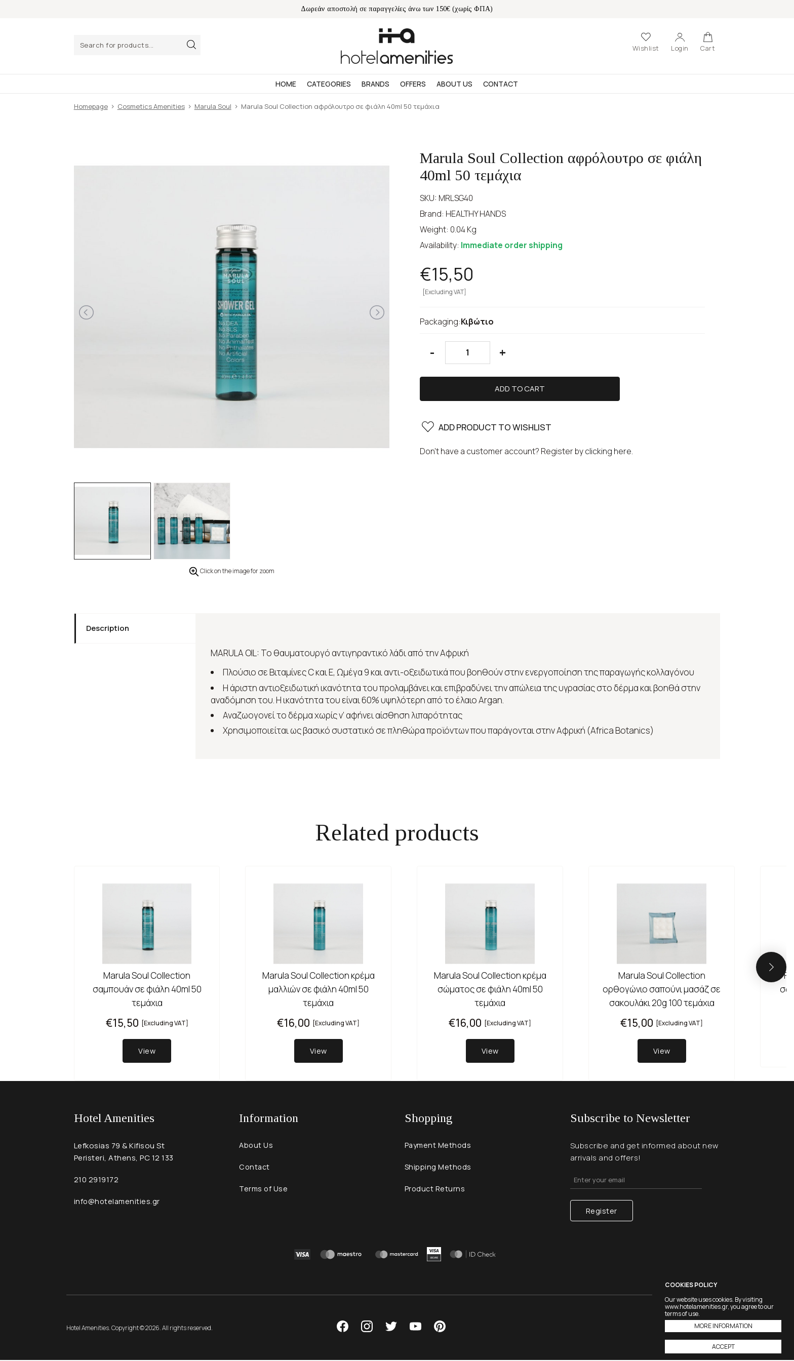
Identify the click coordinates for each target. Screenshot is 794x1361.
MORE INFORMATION (723, 1326)
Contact (500, 84)
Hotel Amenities (397, 46)
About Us (454, 84)
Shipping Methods (438, 1169)
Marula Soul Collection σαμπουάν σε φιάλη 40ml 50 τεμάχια (147, 989)
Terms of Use (264, 1191)
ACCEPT (723, 1346)
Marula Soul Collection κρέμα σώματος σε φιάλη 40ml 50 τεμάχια (490, 989)
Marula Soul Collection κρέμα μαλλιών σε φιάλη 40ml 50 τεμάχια (318, 989)
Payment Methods (439, 1147)
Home (285, 84)
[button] (771, 967)
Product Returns (435, 1191)
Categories (329, 84)
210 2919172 (96, 1181)
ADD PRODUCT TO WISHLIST (486, 396)
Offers (413, 84)
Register (601, 1211)
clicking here (608, 418)
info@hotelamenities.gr (118, 1203)
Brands (375, 84)
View (147, 1051)
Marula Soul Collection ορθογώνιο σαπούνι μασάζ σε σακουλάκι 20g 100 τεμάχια (662, 989)
